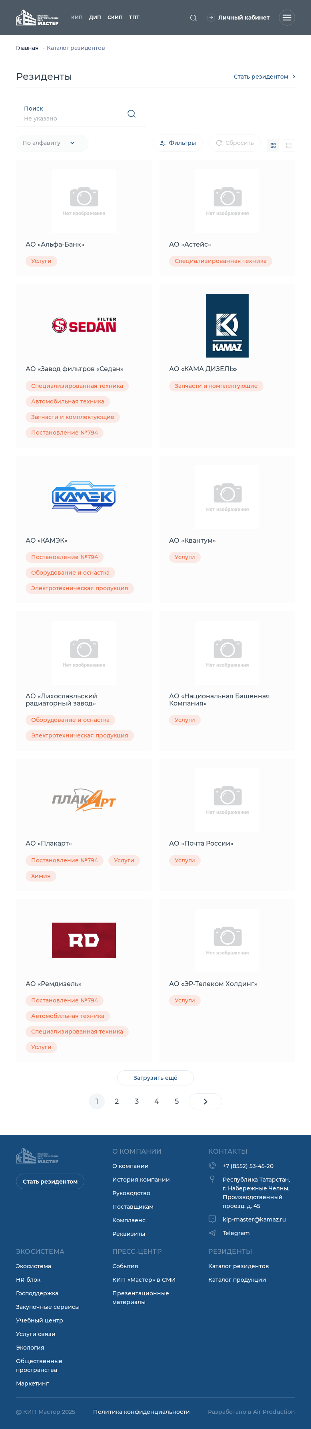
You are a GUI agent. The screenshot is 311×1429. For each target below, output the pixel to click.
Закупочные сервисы (48, 1306)
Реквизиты (128, 1233)
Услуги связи (36, 1334)
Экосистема (33, 1266)
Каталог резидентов (238, 1266)
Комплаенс (129, 1220)
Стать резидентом (264, 76)
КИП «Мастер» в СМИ (144, 1279)
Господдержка (37, 1293)
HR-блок (28, 1279)
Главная (28, 47)
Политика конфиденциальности (141, 1411)
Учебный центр (39, 1320)
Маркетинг (32, 1383)
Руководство (131, 1193)
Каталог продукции (237, 1279)
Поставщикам (133, 1206)
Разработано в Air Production (251, 1411)
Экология (30, 1347)
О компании (130, 1166)
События (125, 1266)
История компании (141, 1179)
